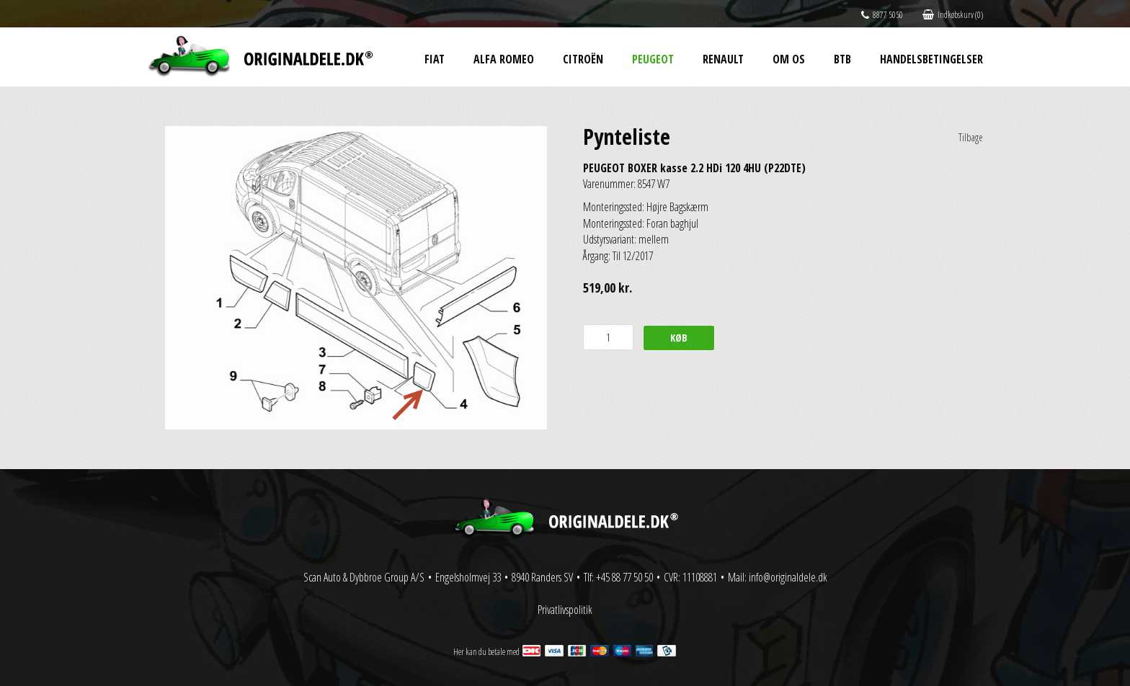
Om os (789, 59)
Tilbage (970, 137)
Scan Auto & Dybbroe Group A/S (363, 577)
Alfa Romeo (503, 59)
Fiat (434, 59)
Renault (723, 59)
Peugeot (653, 59)
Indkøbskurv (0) (952, 15)
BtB (842, 59)
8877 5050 (882, 15)
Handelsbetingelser (931, 59)
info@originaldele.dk (788, 577)
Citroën (583, 59)
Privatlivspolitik (565, 610)
